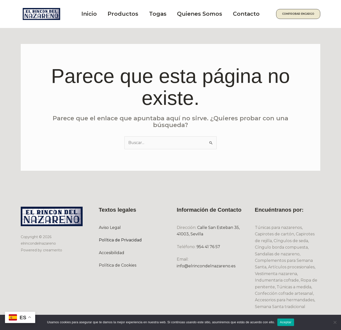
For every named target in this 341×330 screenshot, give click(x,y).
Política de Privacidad (120, 240)
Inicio (90, 13)
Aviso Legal (110, 227)
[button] (301, 14)
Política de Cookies (117, 265)
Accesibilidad (111, 252)
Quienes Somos (204, 13)
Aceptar (286, 322)
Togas (161, 13)
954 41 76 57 (208, 246)
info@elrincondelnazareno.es (206, 266)
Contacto (252, 13)
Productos (125, 13)
